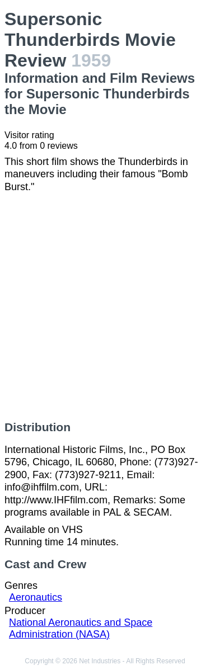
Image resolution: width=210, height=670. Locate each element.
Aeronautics (35, 597)
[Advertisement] (105, 307)
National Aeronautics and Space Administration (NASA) (80, 628)
